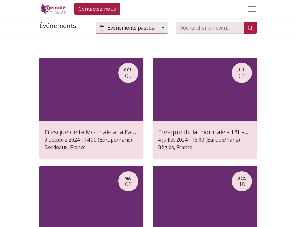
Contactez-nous (97, 8)
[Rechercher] (250, 28)
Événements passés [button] (127, 27)
